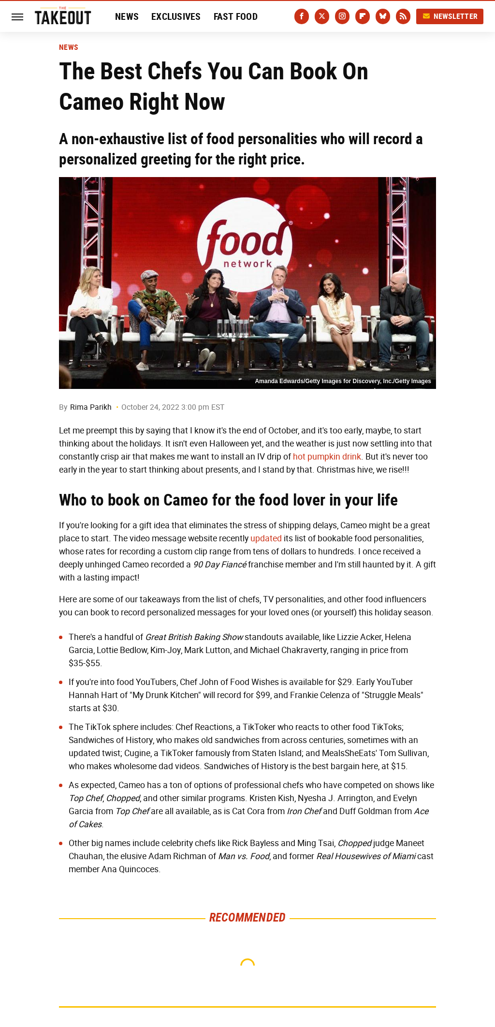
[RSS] (403, 16)
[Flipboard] (362, 16)
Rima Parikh (91, 407)
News (127, 16)
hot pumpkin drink (327, 456)
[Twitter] (322, 16)
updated (266, 538)
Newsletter (450, 16)
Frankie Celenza (320, 695)
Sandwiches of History (111, 740)
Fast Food (236, 16)
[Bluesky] (383, 16)
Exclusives (176, 16)
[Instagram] (342, 16)
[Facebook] (301, 16)
